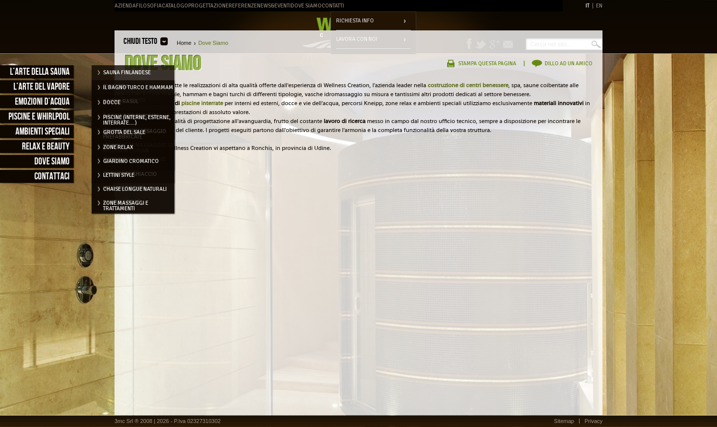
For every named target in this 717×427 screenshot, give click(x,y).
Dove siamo (52, 161)
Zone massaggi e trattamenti (125, 205)
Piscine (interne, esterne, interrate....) (137, 119)
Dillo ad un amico (569, 63)
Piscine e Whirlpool (39, 117)
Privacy (593, 421)
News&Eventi (274, 5)
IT (588, 5)
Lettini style (118, 175)
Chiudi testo (140, 41)
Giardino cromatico (131, 161)
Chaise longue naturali (135, 189)
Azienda (125, 5)
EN (599, 5)
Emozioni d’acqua (42, 102)
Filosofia (149, 5)
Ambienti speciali (42, 132)
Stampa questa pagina (487, 63)
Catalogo (175, 5)
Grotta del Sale (124, 132)
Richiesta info (355, 20)
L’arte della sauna (40, 72)
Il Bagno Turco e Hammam (138, 87)
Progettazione (208, 5)
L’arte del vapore (41, 87)
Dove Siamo (306, 5)
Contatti (333, 5)
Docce (111, 102)
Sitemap (564, 421)
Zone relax (118, 147)
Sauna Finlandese (127, 72)
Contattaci (52, 176)
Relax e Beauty (46, 146)
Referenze (243, 5)
